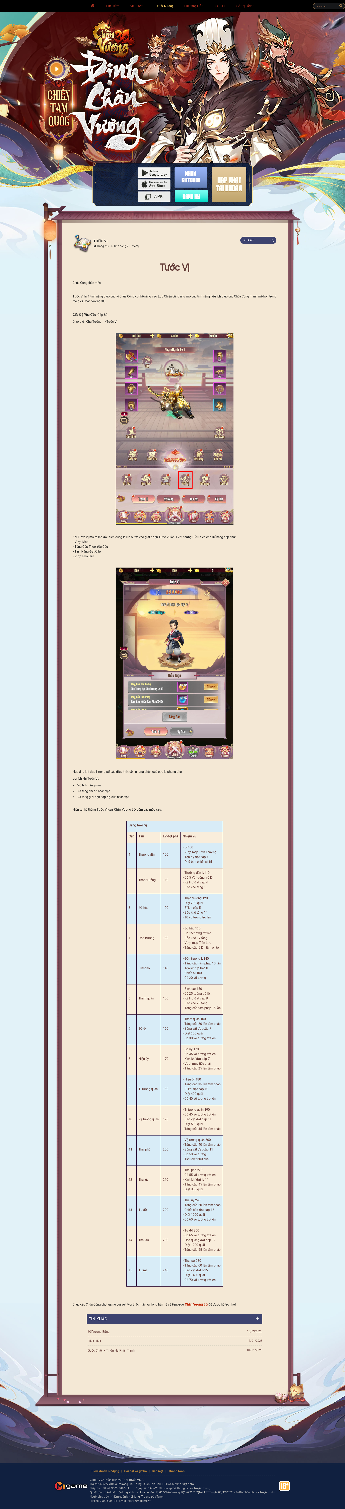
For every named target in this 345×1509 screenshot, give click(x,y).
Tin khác (98, 1319)
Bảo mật (157, 1471)
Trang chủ (101, 246)
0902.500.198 (108, 1500)
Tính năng (120, 246)
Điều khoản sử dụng (105, 1471)
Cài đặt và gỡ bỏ (135, 1471)
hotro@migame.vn (139, 1500)
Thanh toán (176, 1471)
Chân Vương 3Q (196, 1304)
